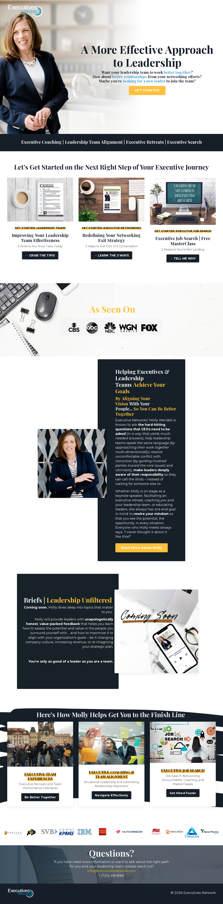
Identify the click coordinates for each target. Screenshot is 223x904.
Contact (194, 11)
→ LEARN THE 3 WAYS (111, 255)
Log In (209, 11)
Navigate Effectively (111, 797)
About (179, 11)
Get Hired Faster (183, 794)
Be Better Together (40, 799)
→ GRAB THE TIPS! (40, 255)
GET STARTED (147, 90)
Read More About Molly (142, 548)
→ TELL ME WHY (183, 258)
